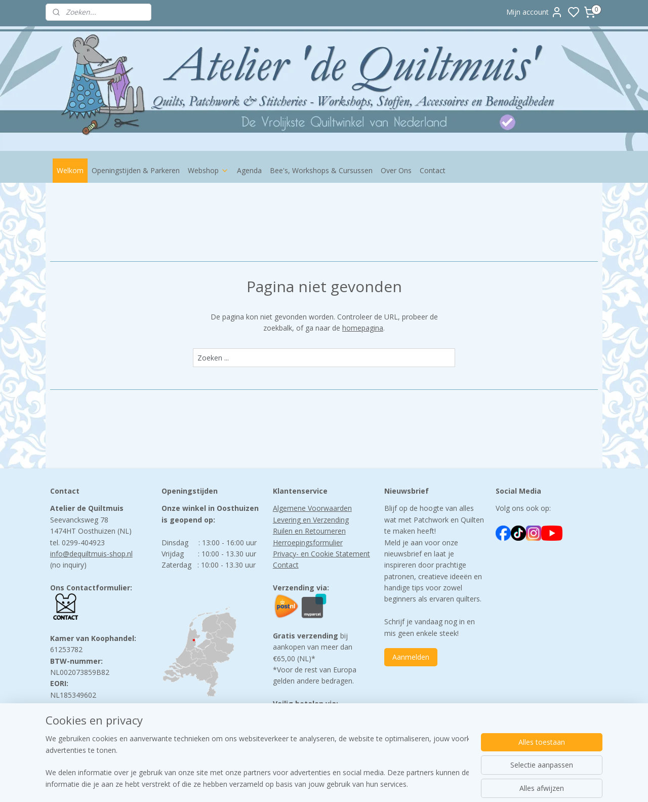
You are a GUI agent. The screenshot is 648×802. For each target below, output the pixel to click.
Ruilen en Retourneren (309, 531)
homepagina (362, 328)
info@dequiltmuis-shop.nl (91, 553)
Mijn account (534, 12)
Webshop (208, 170)
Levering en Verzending (311, 520)
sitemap (366, 783)
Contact (433, 170)
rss (387, 783)
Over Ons (396, 170)
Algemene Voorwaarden (312, 508)
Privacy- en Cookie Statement (321, 553)
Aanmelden (410, 657)
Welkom (70, 170)
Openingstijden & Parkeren (136, 170)
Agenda (249, 170)
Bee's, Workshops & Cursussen (321, 170)
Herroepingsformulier (308, 542)
